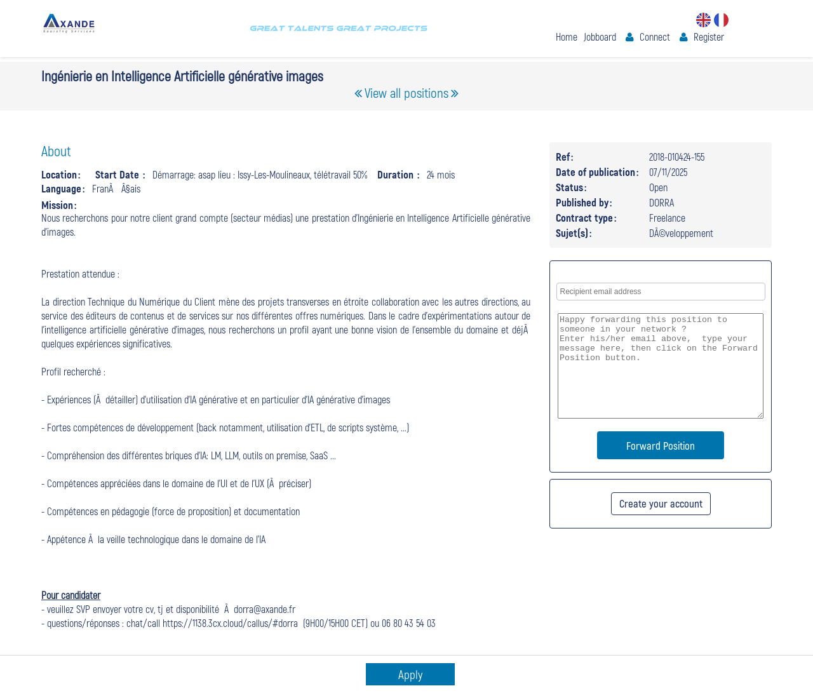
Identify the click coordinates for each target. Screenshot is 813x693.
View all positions (406, 92)
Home (566, 36)
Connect (655, 36)
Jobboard (600, 36)
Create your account (660, 503)
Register (709, 36)
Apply (410, 674)
